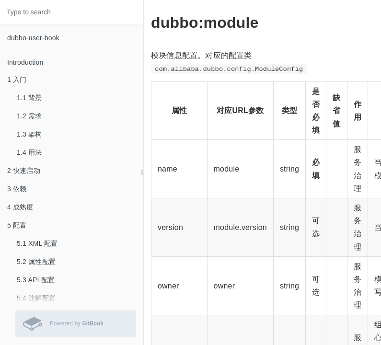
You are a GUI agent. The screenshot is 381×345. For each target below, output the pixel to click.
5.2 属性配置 (36, 261)
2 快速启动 (23, 170)
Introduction (25, 62)
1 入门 (16, 79)
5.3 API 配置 (36, 280)
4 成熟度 (20, 207)
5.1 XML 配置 (37, 243)
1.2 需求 (29, 116)
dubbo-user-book (33, 38)
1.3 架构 (29, 134)
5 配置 (16, 225)
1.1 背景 (29, 98)
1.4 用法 (29, 152)
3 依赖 (16, 189)
